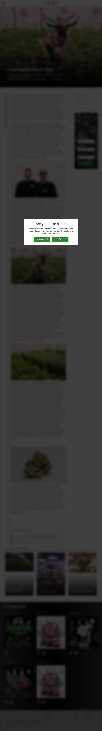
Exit (60, 239)
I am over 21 (41, 239)
